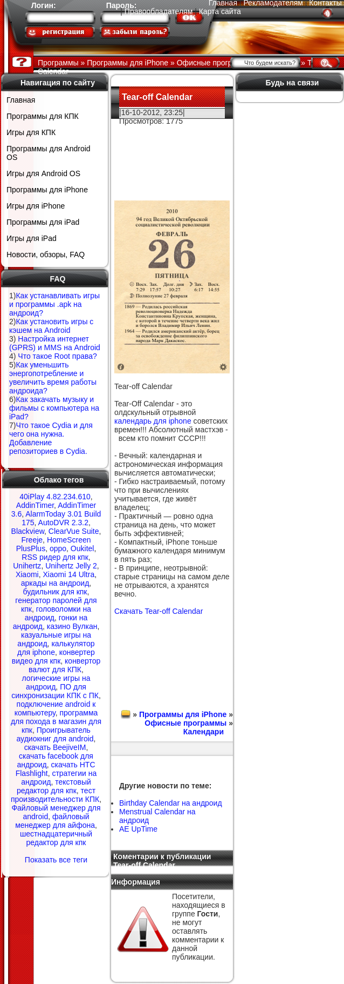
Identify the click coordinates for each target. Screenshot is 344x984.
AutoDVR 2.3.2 (63, 522)
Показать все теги (56, 859)
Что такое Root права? (57, 356)
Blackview (27, 531)
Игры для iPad (31, 238)
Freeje (32, 539)
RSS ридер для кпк (55, 557)
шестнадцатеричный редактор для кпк (56, 838)
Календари (203, 731)
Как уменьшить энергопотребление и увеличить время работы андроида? (53, 377)
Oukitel (82, 548)
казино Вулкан (72, 626)
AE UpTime (138, 829)
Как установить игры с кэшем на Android (51, 325)
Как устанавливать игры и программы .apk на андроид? (54, 304)
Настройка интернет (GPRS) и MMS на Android (54, 343)
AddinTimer (35, 505)
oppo (58, 548)
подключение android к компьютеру (55, 708)
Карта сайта (220, 11)
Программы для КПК (42, 116)
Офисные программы (185, 723)
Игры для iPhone (35, 206)
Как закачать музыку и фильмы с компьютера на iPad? (54, 408)
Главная (20, 100)
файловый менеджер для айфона (55, 820)
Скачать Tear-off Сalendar (158, 611)
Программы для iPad (42, 222)
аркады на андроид (55, 583)
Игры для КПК (31, 132)
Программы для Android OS (48, 153)
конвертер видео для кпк (53, 656)
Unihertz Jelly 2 (71, 565)
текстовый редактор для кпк (54, 786)
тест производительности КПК (55, 795)
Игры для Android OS (43, 173)
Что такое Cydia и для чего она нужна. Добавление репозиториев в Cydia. (51, 438)
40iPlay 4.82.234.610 (55, 496)
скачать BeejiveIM (55, 747)
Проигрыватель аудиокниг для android (54, 734)
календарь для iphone (152, 421)
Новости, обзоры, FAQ (45, 254)
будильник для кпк (55, 591)
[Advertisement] (172, 159)
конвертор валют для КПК (64, 665)
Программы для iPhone (47, 189)
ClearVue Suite (74, 531)
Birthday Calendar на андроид (170, 803)
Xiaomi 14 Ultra (68, 574)
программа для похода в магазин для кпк (56, 721)
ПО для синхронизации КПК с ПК (55, 691)
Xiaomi (27, 574)
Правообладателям (158, 11)
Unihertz (27, 565)
